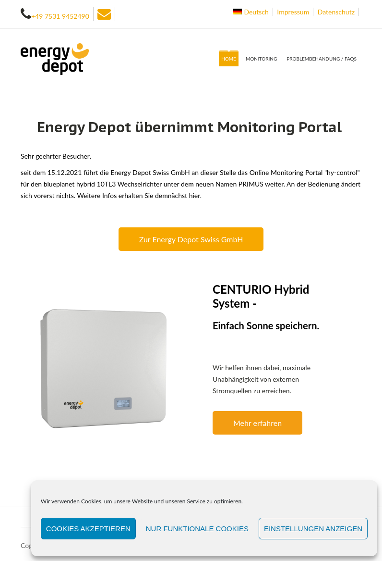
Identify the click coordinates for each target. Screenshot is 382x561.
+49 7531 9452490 (60, 16)
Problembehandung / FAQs (321, 59)
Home (228, 59)
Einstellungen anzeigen (313, 528)
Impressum (293, 12)
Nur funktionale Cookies (197, 528)
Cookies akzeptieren (88, 528)
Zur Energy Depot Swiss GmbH (191, 239)
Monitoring (261, 59)
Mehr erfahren (257, 422)
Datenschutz (336, 12)
